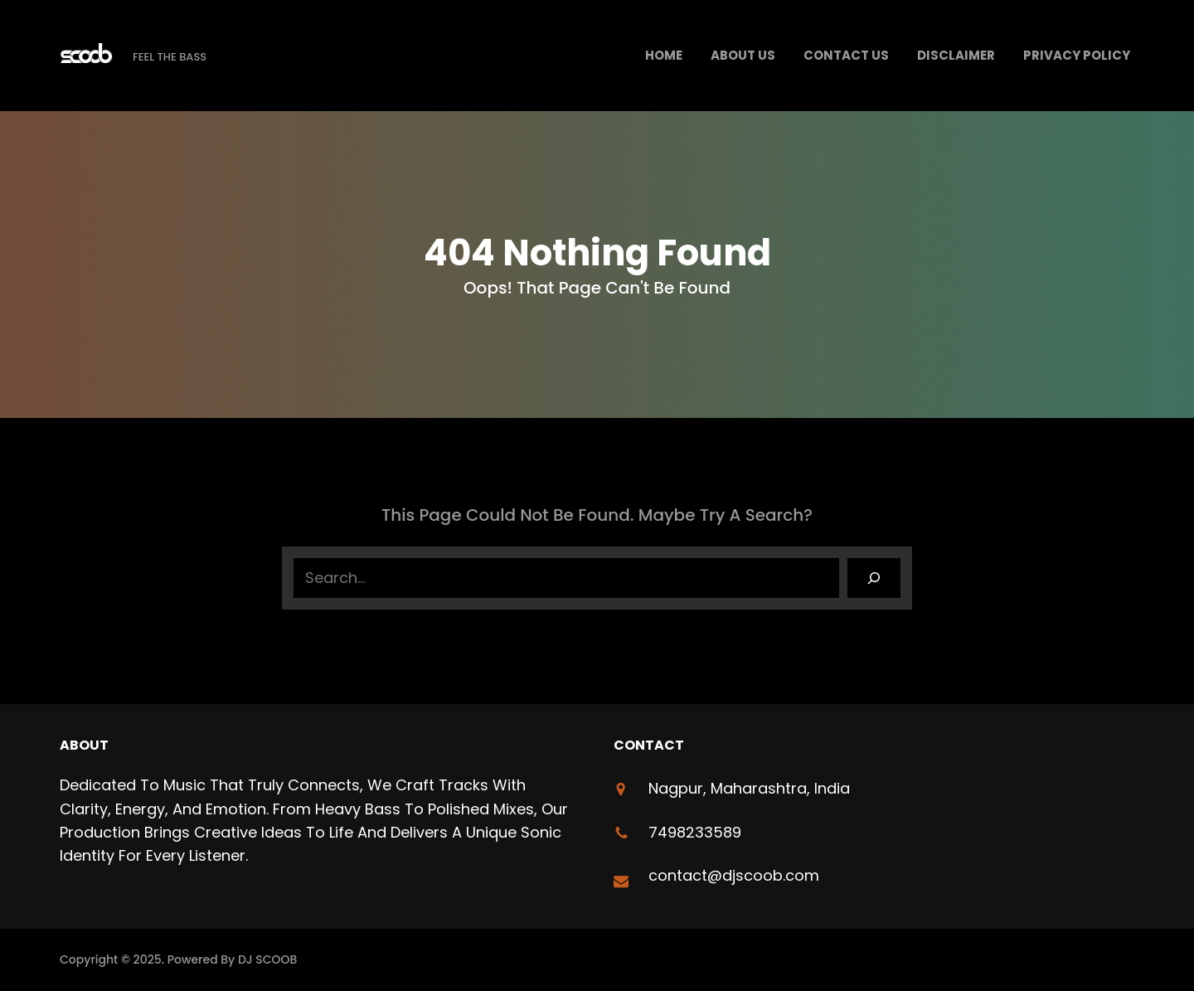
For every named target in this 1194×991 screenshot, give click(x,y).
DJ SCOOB (268, 959)
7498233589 (694, 832)
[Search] (873, 578)
